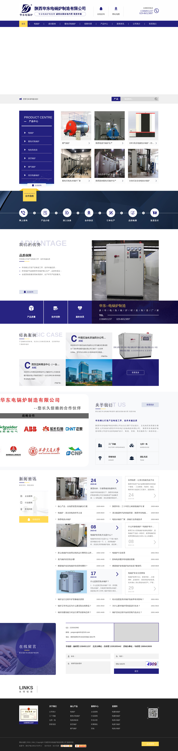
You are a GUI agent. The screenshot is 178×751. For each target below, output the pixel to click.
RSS (28, 742)
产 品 (116, 99)
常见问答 (26, 509)
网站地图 (116, 14)
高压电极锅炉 (33, 175)
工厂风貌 (52, 716)
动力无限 (56, 746)
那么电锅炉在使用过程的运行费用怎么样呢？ (76, 553)
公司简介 (136, 24)
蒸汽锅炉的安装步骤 (66, 559)
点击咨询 (36, 185)
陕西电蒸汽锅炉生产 (104, 143)
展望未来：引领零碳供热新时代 (103, 488)
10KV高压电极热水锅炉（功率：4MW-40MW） (143, 143)
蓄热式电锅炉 (70, 24)
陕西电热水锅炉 (64, 519)
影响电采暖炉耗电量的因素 (123, 559)
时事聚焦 (94, 724)
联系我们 (152, 24)
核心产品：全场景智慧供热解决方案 (73, 506)
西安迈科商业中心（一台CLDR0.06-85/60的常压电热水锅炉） (46, 364)
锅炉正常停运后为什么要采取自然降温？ (74, 606)
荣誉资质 (52, 724)
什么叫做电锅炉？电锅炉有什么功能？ (142, 527)
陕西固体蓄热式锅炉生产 (106, 181)
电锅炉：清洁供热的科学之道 (70, 513)
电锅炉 (37, 24)
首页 (23, 24)
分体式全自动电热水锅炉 (139, 181)
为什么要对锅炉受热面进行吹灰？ (126, 606)
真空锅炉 (32, 158)
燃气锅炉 (32, 167)
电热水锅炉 (116, 728)
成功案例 (52, 24)
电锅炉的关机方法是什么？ (101, 535)
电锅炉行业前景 (118, 553)
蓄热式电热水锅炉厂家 (71, 181)
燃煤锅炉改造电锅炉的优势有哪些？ (73, 566)
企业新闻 (26, 496)
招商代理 (88, 24)
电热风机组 (32, 150)
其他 (92, 728)
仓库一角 (52, 720)
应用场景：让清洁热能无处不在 (141, 480)
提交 (136, 671)
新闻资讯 (120, 24)
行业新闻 (26, 502)
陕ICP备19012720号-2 (34, 746)
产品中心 (104, 24)
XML (33, 742)
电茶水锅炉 (116, 720)
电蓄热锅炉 (116, 712)
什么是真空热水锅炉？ (99, 581)
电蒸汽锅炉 (116, 724)
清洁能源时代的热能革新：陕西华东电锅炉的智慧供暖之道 (130, 513)
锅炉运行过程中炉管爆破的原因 (71, 599)
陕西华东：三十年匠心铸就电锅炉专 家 (128, 506)
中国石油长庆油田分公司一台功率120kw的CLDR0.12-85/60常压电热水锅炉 (93, 337)
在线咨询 (101, 14)
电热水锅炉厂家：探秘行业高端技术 (127, 519)
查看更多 (135, 372)
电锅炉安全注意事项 (136, 573)
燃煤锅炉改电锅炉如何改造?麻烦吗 (126, 566)
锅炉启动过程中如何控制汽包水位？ (127, 612)
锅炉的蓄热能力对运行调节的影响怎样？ (74, 612)
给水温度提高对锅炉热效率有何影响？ (128, 599)
